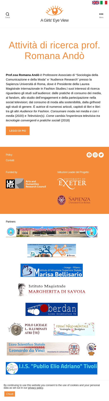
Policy (9, 158)
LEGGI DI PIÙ (17, 134)
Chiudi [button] (9, 394)
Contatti (10, 163)
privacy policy (35, 388)
